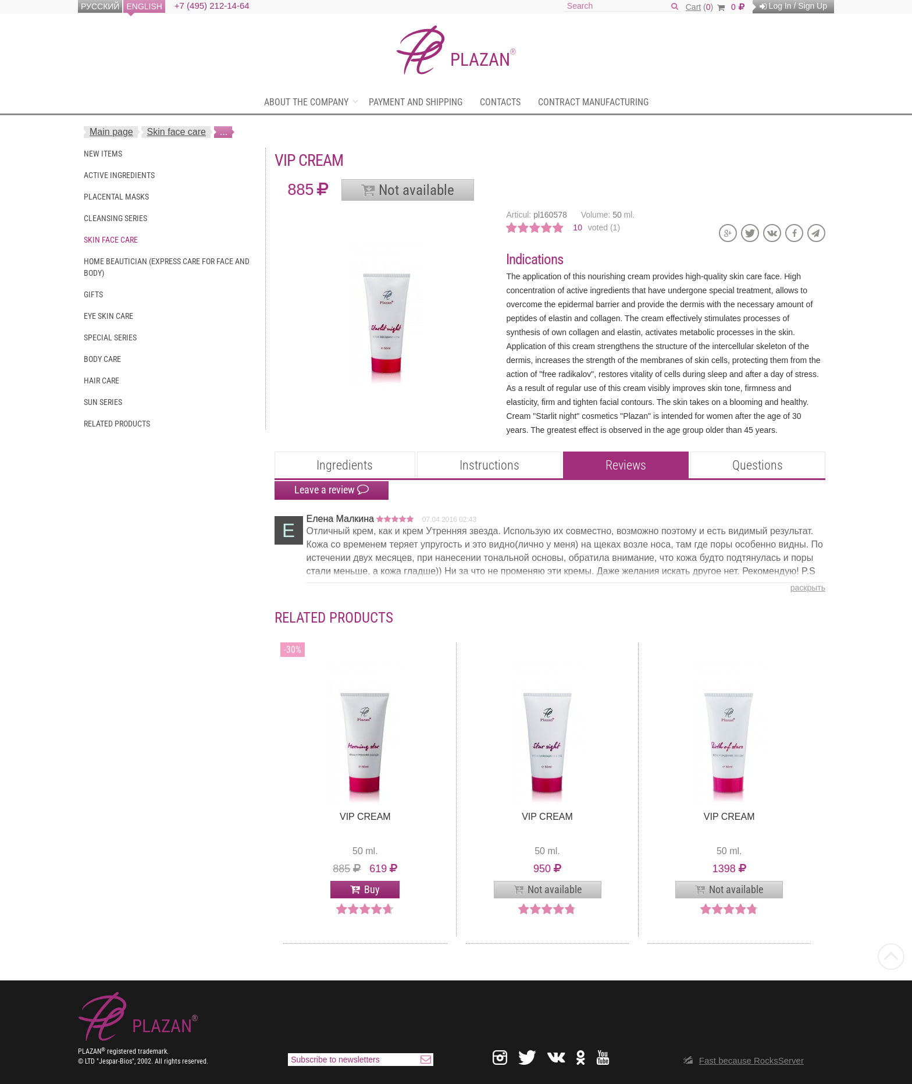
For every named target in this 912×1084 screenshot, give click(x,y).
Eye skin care (108, 316)
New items (103, 153)
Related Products (117, 423)
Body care (102, 359)
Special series (110, 337)
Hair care (101, 380)
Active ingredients (119, 175)
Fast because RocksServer (751, 1060)
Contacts (500, 102)
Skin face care (176, 132)
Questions (757, 465)
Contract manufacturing (593, 102)
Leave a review (331, 490)
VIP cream (365, 817)
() (705, 7)
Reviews (625, 465)
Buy (372, 889)
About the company (306, 102)
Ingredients (344, 465)
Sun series (103, 402)
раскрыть (807, 587)
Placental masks (116, 196)
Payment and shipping (415, 102)
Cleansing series (115, 218)
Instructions (489, 465)
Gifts (93, 294)
